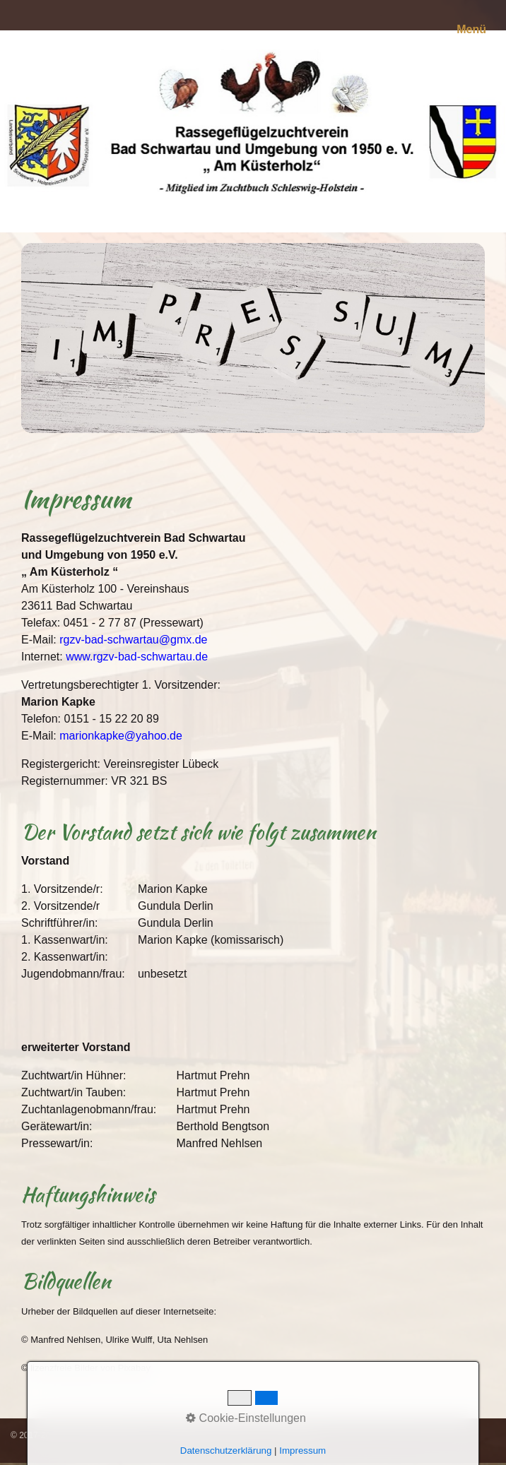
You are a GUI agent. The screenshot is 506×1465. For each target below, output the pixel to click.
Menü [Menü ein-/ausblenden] (471, 29)
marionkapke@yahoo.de (120, 736)
